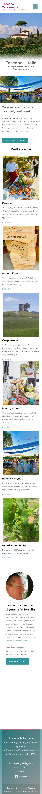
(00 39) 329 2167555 (21, 768)
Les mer (6, 222)
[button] (17, 661)
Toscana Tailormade (10, 5)
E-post (21, 771)
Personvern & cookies (24, 791)
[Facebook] (21, 776)
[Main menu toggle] (35, 6)
